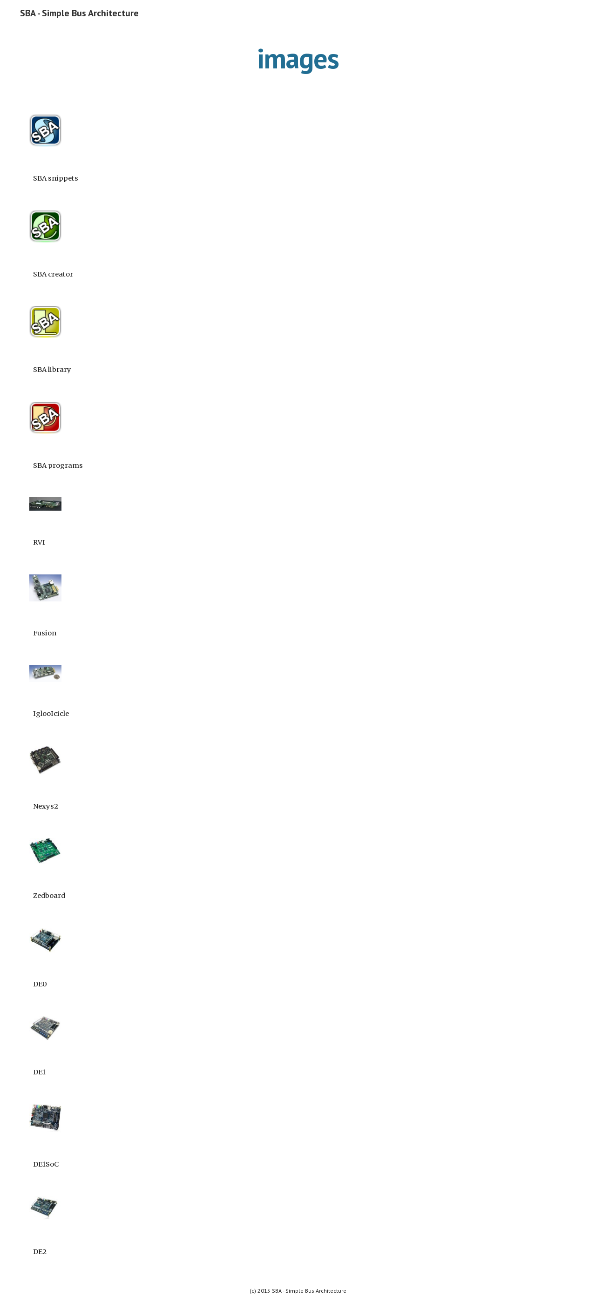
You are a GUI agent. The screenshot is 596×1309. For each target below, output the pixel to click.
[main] (298, 58)
